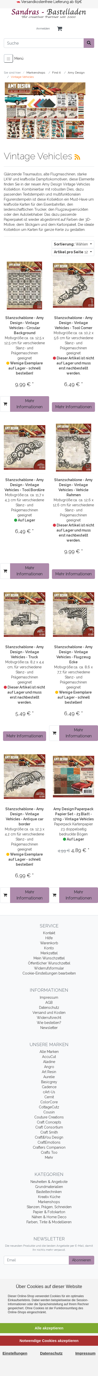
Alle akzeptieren (49, 1328)
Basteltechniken (49, 1192)
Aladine (49, 1062)
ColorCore (49, 1102)
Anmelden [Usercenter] (43, 28)
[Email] (36, 1260)
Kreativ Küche (49, 1197)
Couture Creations (49, 1117)
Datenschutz (49, 1008)
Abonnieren (81, 1260)
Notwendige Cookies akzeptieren (48, 1340)
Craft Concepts (49, 1122)
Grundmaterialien (49, 1187)
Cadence (49, 1087)
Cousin (49, 1112)
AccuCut (49, 1057)
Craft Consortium (49, 1127)
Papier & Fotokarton (49, 1212)
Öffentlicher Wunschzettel (49, 963)
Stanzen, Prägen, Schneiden (49, 1207)
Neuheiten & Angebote (49, 1182)
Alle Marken (49, 1052)
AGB (49, 1002)
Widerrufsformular (49, 968)
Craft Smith (49, 1132)
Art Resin (49, 1072)
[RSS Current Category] (77, 157)
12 (71, 252)
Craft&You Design (49, 1137)
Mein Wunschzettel (49, 958)
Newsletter (49, 1028)
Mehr (49, 1157)
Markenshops (49, 1202)
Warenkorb (49, 943)
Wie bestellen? (49, 1023)
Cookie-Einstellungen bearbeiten (49, 973)
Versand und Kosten (49, 1013)
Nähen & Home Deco (49, 1217)
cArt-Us (49, 1092)
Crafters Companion (49, 1147)
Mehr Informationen (29, 403)
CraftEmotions (49, 1142)
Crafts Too (49, 1152)
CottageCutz (49, 1107)
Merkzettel (49, 953)
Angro (49, 1067)
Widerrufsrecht (49, 1018)
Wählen (71, 244)
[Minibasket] (59, 29)
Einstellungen (15, 1353)
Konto (49, 948)
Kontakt (49, 933)
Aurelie (49, 1077)
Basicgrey (49, 1082)
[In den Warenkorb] (5, 404)
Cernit (49, 1097)
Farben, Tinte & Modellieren (49, 1222)
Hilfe (49, 938)
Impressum (49, 997)
